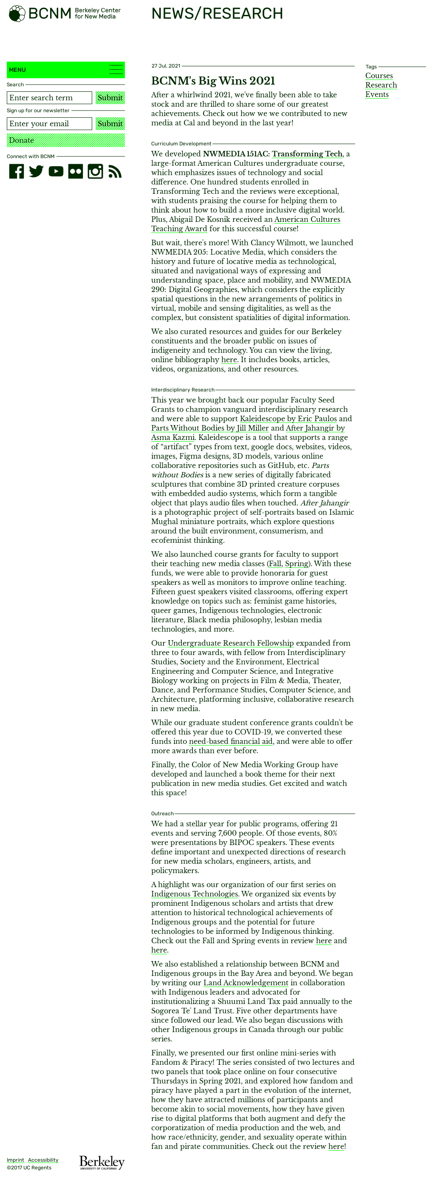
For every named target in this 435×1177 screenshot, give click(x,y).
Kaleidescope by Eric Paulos (288, 418)
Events (377, 94)
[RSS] (115, 171)
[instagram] (95, 171)
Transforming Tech (307, 154)
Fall (275, 563)
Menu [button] (66, 69)
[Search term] (49, 97)
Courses (379, 75)
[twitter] (36, 171)
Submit (110, 98)
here (229, 359)
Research (381, 85)
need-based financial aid (231, 741)
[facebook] (16, 171)
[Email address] (49, 123)
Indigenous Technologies (194, 894)
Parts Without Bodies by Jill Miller (210, 428)
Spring (296, 563)
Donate (21, 140)
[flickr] (75, 171)
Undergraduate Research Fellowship (231, 643)
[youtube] (56, 171)
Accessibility (43, 1160)
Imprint (15, 1160)
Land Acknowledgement (245, 982)
